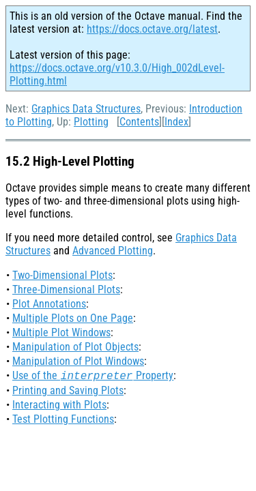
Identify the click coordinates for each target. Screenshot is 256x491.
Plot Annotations (49, 303)
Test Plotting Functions (63, 419)
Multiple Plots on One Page (72, 318)
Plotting (91, 121)
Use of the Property (92, 375)
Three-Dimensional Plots (66, 289)
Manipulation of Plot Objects (75, 346)
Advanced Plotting (112, 250)
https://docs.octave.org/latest (152, 29)
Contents (139, 121)
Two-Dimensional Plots (62, 275)
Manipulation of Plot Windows (78, 361)
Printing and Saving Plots (68, 390)
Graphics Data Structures (86, 108)
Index (176, 121)
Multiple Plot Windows (61, 332)
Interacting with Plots (59, 404)
